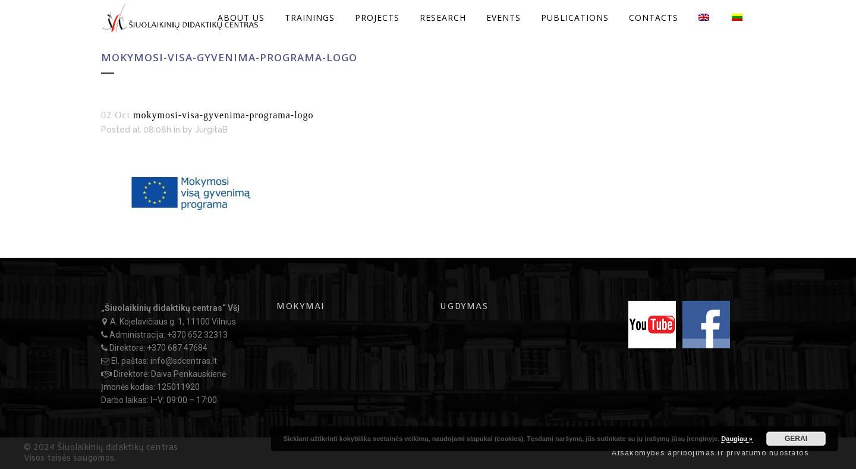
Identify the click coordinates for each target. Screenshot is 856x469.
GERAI (796, 439)
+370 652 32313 (197, 334)
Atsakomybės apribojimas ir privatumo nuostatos (710, 453)
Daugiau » (737, 438)
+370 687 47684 (177, 347)
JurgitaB (211, 129)
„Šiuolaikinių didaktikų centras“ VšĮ (170, 308)
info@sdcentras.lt (183, 361)
